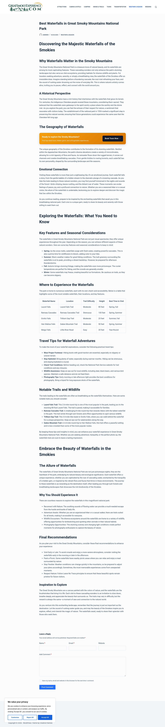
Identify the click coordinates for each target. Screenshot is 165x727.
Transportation (120, 7)
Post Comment (47, 687)
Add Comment (45, 654)
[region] (30, 710)
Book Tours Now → (113, 138)
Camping (87, 7)
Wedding (148, 7)
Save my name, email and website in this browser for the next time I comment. (68, 681)
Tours (109, 7)
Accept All (45, 717)
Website (101, 643)
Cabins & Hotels (75, 7)
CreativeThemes (46, 723)
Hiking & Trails (98, 7)
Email (71, 643)
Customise (15, 717)
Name (42, 643)
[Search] (156, 7)
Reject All (30, 717)
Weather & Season (135, 7)
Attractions (62, 7)
